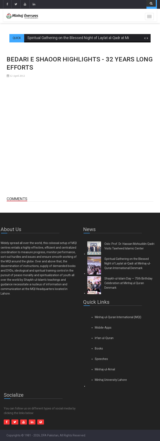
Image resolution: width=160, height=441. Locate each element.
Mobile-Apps (103, 327)
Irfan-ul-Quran (104, 338)
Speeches (101, 359)
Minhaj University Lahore (111, 379)
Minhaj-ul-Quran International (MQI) (118, 317)
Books (99, 348)
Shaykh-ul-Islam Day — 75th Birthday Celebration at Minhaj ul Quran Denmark (128, 283)
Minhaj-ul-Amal (105, 369)
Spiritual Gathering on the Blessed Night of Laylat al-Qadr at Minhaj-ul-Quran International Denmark (127, 263)
